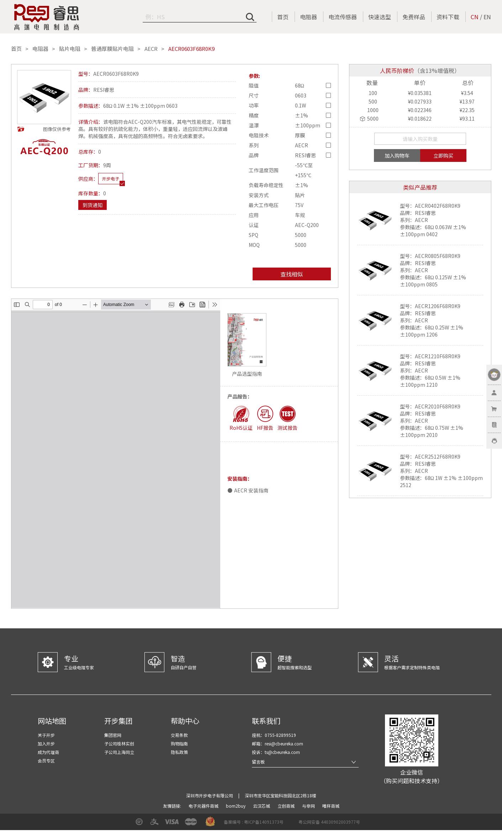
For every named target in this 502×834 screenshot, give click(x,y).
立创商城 (287, 806)
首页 (283, 16)
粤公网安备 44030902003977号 (329, 822)
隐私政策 (179, 752)
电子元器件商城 (204, 806)
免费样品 (413, 16)
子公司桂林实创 (119, 743)
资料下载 (448, 16)
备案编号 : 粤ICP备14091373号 (254, 822)
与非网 (309, 806)
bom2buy (236, 806)
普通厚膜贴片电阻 (112, 49)
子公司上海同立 (119, 752)
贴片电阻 (69, 49)
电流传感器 (342, 16)
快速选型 (379, 16)
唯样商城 (330, 806)
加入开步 (46, 743)
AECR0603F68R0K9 (191, 49)
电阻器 (308, 16)
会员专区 (46, 761)
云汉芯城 (262, 806)
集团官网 (112, 735)
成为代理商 (48, 752)
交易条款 (179, 735)
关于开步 (46, 735)
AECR (151, 49)
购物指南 (179, 743)
